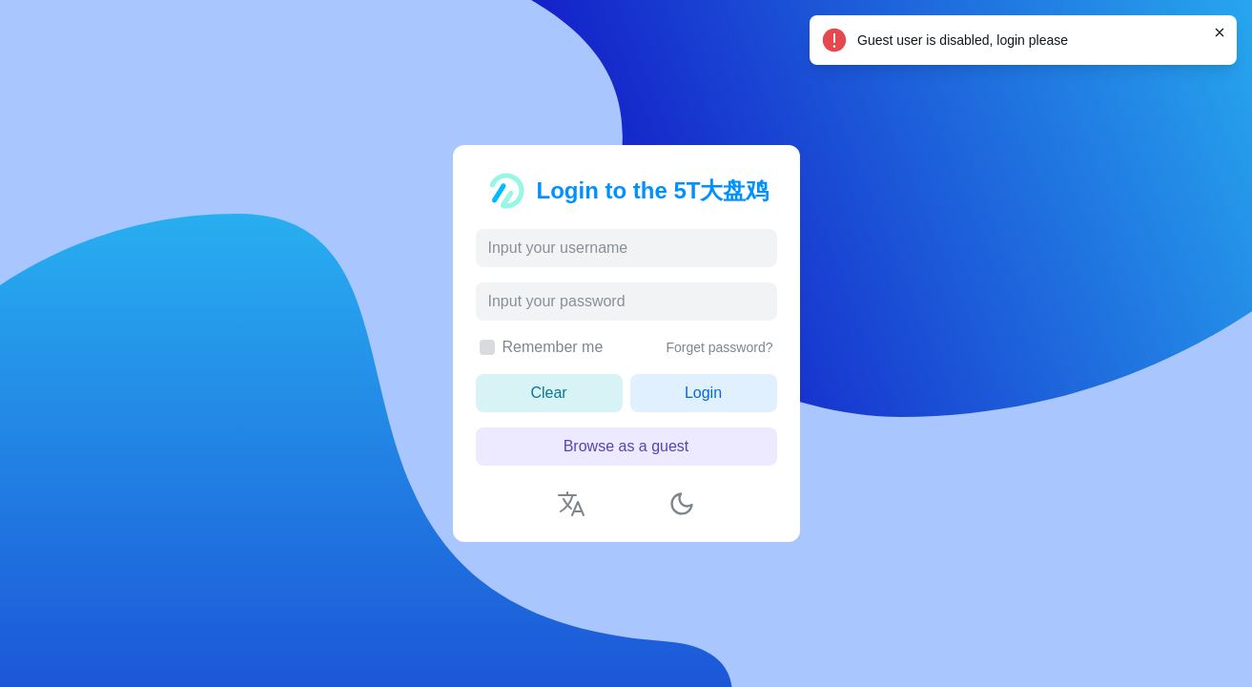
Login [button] (703, 393)
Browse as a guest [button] (626, 446)
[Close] (1219, 32)
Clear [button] (548, 393)
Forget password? (719, 347)
